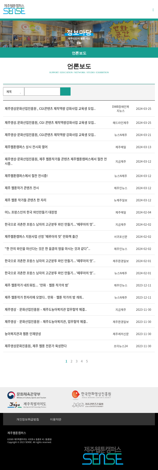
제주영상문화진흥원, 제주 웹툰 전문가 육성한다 (36, 345)
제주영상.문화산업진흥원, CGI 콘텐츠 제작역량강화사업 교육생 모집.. (50, 122)
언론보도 (79, 53)
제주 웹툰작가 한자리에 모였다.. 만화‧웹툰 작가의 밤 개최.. (44, 297)
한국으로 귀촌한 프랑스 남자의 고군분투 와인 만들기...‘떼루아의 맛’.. (50, 224)
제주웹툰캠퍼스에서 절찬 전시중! (26, 175)
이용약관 (55, 419)
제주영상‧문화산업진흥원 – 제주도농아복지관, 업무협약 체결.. (46, 321)
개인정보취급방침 (27, 419)
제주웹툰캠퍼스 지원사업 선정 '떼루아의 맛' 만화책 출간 (41, 236)
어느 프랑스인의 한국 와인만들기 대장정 (31, 212)
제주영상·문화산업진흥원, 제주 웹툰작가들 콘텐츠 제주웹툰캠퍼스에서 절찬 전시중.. (56, 161)
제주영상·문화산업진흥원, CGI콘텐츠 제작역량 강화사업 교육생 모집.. (50, 134)
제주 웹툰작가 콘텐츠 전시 (22, 187)
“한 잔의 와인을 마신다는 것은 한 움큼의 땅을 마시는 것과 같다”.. (47, 248)
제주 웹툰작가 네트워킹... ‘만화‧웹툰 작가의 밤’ (37, 285)
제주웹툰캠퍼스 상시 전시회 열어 (26, 146)
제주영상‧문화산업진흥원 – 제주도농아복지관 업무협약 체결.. (46, 309)
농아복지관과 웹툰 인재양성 (23, 333)
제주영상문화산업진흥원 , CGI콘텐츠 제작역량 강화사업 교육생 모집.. (50, 108)
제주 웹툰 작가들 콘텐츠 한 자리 (25, 200)
